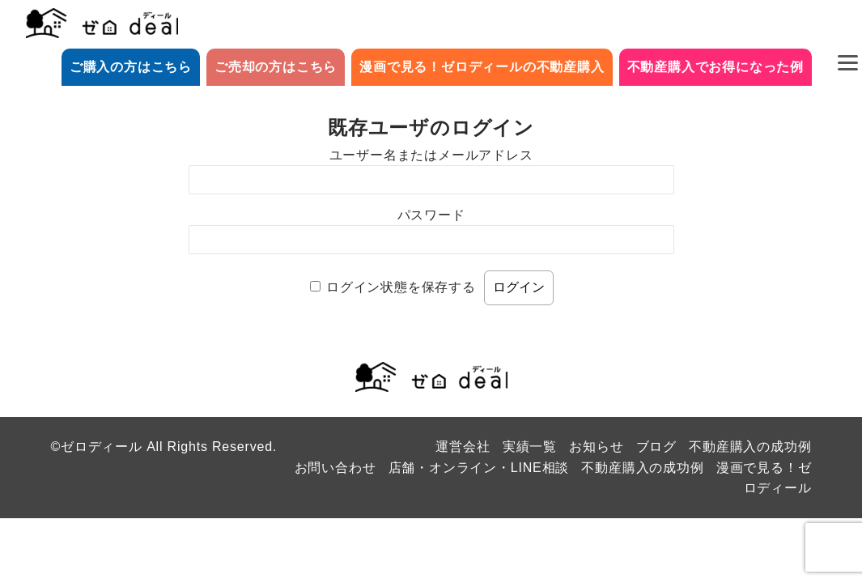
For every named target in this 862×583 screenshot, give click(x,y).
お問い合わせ (335, 467)
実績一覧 (530, 446)
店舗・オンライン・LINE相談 (479, 467)
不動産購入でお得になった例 (715, 67)
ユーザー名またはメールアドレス (431, 155)
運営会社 (462, 446)
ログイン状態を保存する (401, 287)
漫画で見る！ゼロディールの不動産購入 (481, 67)
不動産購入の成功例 (750, 446)
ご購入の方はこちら (131, 67)
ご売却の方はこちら (275, 67)
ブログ (656, 446)
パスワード (431, 215)
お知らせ (596, 446)
